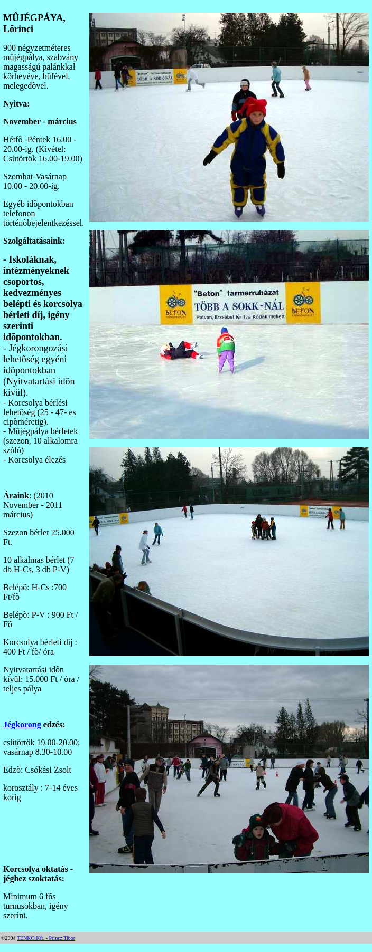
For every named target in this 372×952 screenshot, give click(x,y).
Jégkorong (22, 724)
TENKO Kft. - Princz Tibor (46, 938)
